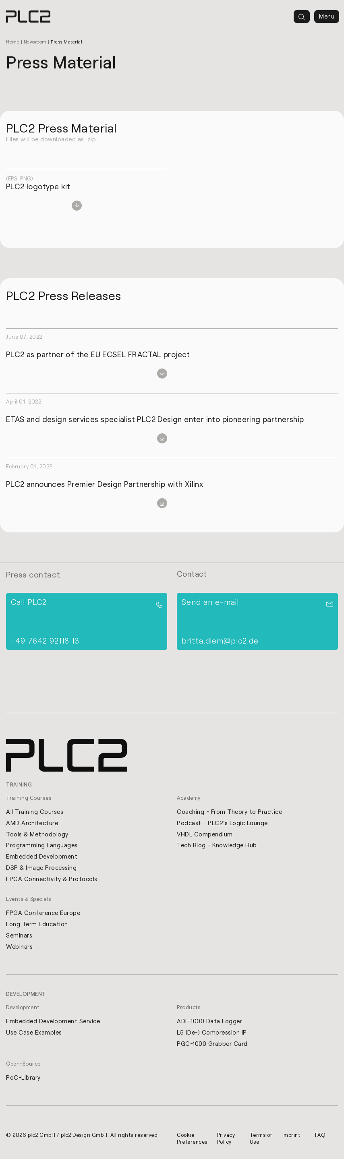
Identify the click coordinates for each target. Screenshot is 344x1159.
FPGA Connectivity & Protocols (51, 879)
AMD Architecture (32, 822)
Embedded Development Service (53, 1022)
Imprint (292, 1136)
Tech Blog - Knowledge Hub (217, 845)
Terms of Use (258, 1139)
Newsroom (35, 41)
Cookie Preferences (192, 1139)
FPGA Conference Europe (43, 913)
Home (12, 41)
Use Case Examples (34, 1033)
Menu (326, 16)
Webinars (19, 947)
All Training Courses (34, 811)
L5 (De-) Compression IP (212, 1033)
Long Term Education (37, 924)
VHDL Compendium (205, 834)
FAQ (320, 1136)
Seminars (19, 936)
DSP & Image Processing (41, 867)
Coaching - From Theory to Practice (229, 811)
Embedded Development (41, 856)
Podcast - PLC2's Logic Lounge (222, 822)
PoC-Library (23, 1078)
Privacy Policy (227, 1139)
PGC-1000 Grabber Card (212, 1044)
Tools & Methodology (37, 834)
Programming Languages (42, 845)
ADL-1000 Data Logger (209, 1022)
